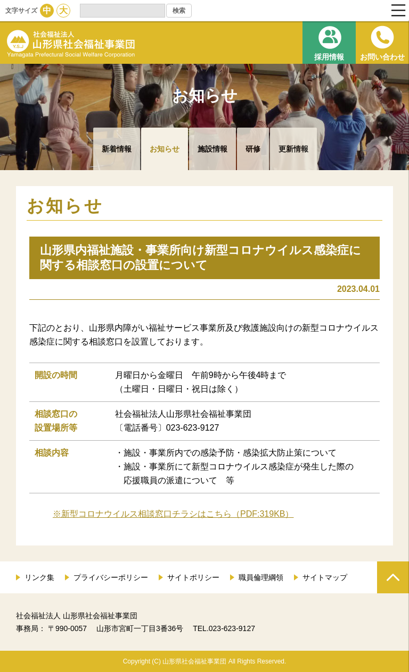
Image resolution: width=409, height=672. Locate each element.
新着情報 (117, 149)
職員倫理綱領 (261, 577)
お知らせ (164, 149)
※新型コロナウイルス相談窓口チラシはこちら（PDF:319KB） (173, 513)
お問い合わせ (382, 57)
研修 (253, 149)
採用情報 (329, 57)
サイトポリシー (193, 577)
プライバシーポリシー (110, 577)
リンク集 (39, 577)
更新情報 (293, 149)
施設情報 (212, 149)
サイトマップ (324, 577)
